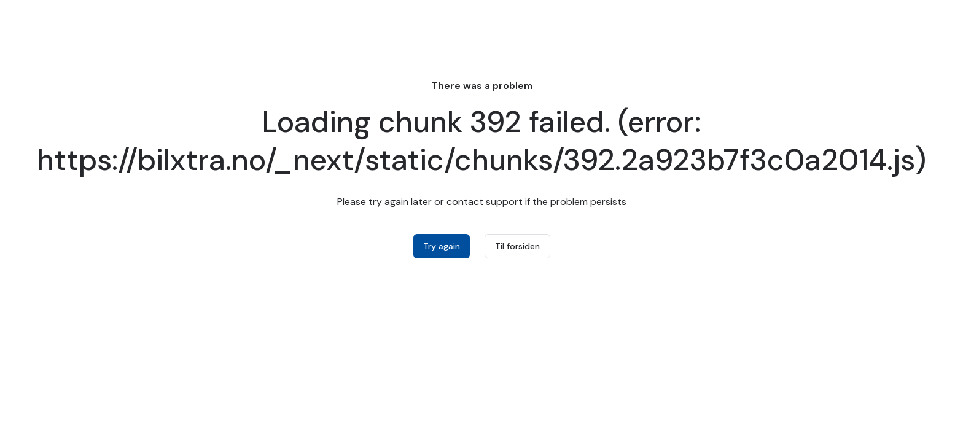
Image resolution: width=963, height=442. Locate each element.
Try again (441, 246)
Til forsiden (517, 246)
